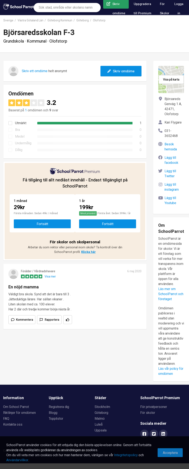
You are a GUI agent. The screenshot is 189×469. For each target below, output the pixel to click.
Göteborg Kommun (60, 20)
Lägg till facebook (171, 160)
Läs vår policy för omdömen (170, 371)
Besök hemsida (171, 147)
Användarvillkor (17, 460)
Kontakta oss (12, 424)
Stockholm (102, 406)
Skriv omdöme (121, 71)
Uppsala (101, 430)
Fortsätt (42, 224)
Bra (17, 129)
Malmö (100, 418)
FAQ (6, 418)
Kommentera (24, 320)
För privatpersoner (153, 406)
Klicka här (88, 252)
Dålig (18, 149)
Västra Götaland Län (30, 20)
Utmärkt (20, 123)
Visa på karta (171, 79)
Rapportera (52, 320)
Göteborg (82, 20)
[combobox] (67, 7)
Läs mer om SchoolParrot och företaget (170, 294)
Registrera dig (59, 406)
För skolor (147, 412)
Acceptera (170, 452)
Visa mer (50, 276)
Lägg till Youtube (170, 200)
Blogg (53, 412)
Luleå (99, 424)
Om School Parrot (16, 406)
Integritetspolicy (126, 455)
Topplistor (56, 418)
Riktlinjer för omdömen (19, 412)
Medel (19, 136)
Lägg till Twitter (170, 174)
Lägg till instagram (172, 187)
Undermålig (23, 143)
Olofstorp (99, 20)
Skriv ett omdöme (35, 71)
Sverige (8, 20)
